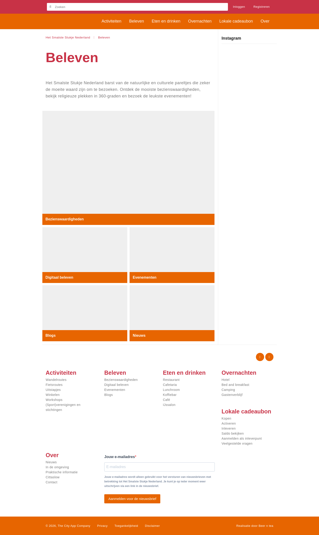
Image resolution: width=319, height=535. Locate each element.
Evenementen (145, 277)
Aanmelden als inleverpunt (242, 438)
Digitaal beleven (60, 277)
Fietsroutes (54, 385)
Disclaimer (152, 525)
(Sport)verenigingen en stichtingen (63, 407)
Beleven (115, 372)
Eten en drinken (184, 372)
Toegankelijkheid (126, 525)
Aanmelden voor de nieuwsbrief (132, 499)
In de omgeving (57, 467)
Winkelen (53, 395)
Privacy (102, 525)
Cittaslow (53, 477)
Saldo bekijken (233, 433)
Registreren (261, 6)
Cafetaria (170, 385)
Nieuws (139, 335)
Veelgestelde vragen (237, 443)
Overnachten (239, 372)
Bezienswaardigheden (65, 219)
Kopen (226, 418)
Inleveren (229, 428)
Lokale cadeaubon (246, 411)
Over (52, 455)
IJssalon (169, 405)
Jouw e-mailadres (119, 457)
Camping (228, 390)
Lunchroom (171, 390)
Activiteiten (61, 372)
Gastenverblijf (232, 395)
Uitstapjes (53, 390)
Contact (52, 482)
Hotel (226, 380)
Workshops (54, 400)
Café (166, 400)
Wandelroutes (56, 380)
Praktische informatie (62, 472)
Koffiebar (170, 395)
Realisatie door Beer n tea (254, 525)
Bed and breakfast (235, 385)
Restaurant (171, 380)
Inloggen (239, 6)
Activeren (229, 423)
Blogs (51, 335)
